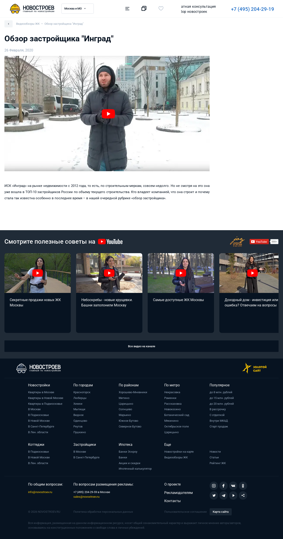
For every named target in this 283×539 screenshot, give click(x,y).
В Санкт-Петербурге (41, 426)
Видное (78, 415)
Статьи (214, 457)
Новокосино (172, 409)
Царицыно (126, 403)
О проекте (172, 484)
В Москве (34, 409)
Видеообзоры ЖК (176, 457)
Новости (215, 451)
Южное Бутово (128, 420)
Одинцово (80, 420)
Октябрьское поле (176, 426)
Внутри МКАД (219, 420)
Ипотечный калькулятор (135, 468)
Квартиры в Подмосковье (45, 403)
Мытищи (79, 409)
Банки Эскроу (128, 451)
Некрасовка (172, 392)
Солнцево (125, 409)
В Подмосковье (38, 415)
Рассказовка (173, 403)
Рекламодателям (178, 493)
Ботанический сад (176, 415)
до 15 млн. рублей (222, 398)
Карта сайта (221, 511)
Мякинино (171, 420)
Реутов (77, 426)
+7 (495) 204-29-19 (197, 9)
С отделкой (217, 415)
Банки (123, 457)
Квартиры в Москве (41, 392)
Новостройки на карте (179, 451)
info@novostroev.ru (40, 492)
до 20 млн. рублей (222, 403)
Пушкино (79, 432)
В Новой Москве (39, 420)
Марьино (125, 415)
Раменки (170, 398)
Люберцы (79, 398)
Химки (77, 403)
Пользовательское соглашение (185, 511)
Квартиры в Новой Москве (45, 398)
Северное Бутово (130, 426)
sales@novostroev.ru (86, 496)
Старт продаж (219, 426)
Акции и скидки (129, 463)
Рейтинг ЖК (218, 463)
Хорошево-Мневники (133, 392)
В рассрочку (218, 409)
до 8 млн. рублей (221, 392)
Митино (124, 398)
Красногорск (81, 392)
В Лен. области (38, 432)
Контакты (172, 501)
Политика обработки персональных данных (103, 511)
